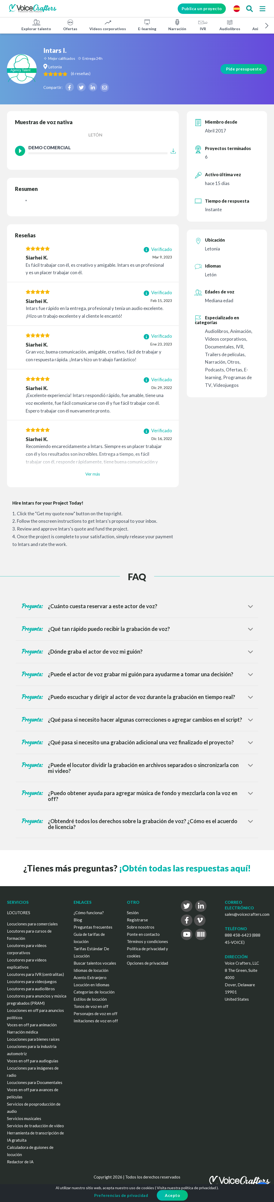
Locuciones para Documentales (34, 1082)
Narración (177, 25)
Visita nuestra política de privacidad (186, 1187)
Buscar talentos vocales (95, 963)
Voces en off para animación (32, 1024)
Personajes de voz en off (95, 1013)
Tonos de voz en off (91, 1006)
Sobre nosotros (140, 927)
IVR (202, 25)
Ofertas (70, 25)
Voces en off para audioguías (32, 1060)
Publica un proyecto (198, 8)
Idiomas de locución (91, 970)
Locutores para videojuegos (32, 981)
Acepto (172, 1195)
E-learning (147, 25)
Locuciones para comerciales (32, 923)
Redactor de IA (20, 1161)
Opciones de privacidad (147, 963)
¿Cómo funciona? (89, 912)
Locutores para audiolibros (31, 988)
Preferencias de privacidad (121, 1195)
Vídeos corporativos (107, 25)
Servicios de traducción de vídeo (35, 1125)
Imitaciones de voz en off (96, 1020)
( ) (103, 73)
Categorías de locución (94, 991)
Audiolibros (229, 25)
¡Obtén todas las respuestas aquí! (185, 868)
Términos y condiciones (147, 941)
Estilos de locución (90, 999)
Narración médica (22, 1032)
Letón (95, 134)
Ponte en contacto (143, 934)
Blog (78, 919)
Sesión (133, 912)
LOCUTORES (18, 912)
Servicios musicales (24, 1118)
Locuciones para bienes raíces (33, 1039)
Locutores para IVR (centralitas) (35, 974)
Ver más (92, 473)
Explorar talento (36, 25)
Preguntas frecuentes (93, 927)
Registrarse (137, 919)
